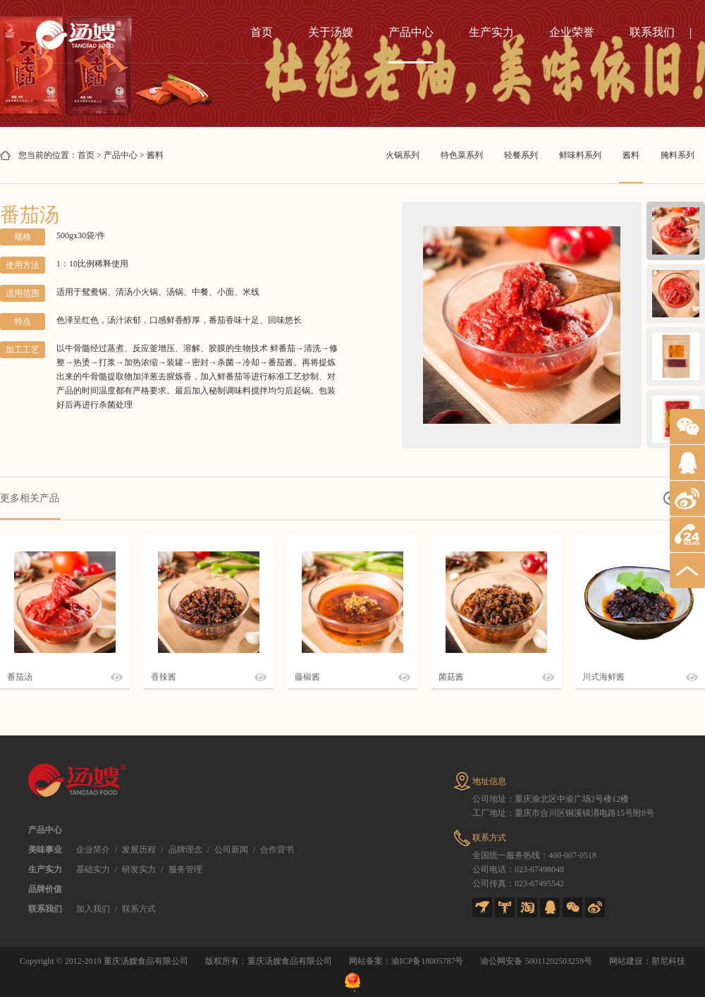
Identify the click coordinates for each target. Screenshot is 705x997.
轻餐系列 (521, 155)
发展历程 (139, 850)
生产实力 (491, 32)
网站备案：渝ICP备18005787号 (406, 961)
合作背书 (277, 850)
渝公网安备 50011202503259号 (536, 961)
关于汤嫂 (330, 32)
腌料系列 (677, 155)
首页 (261, 32)
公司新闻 (231, 850)
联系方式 (139, 909)
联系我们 (652, 32)
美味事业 (45, 850)
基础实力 (93, 869)
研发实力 (139, 869)
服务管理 (185, 869)
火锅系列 (402, 155)
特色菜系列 (462, 155)
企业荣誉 (571, 32)
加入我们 (93, 909)
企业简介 (93, 850)
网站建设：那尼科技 (647, 961)
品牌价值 (45, 889)
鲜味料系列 (580, 155)
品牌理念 (185, 850)
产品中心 (411, 32)
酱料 (155, 155)
